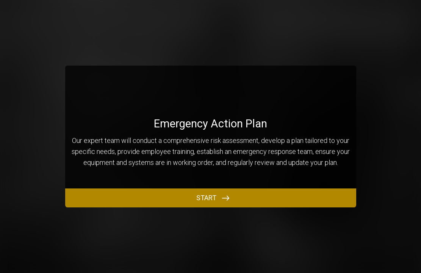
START (206, 198)
